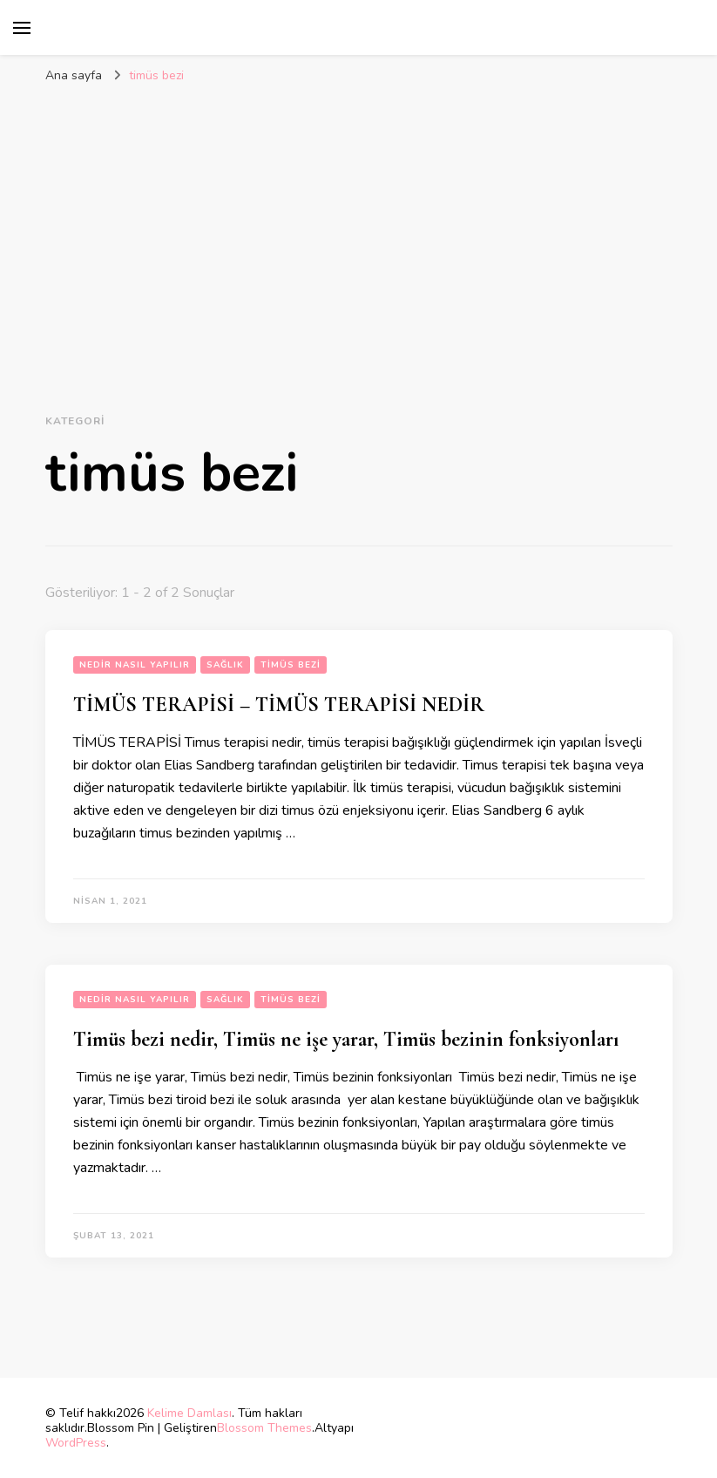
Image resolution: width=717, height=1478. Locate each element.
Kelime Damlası (189, 1413)
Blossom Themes (264, 1428)
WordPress (75, 1442)
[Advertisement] (359, 224)
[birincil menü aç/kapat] (21, 28)
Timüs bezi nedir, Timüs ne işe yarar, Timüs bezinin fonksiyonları (346, 1039)
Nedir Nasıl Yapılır (134, 665)
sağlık (225, 665)
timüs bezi (290, 665)
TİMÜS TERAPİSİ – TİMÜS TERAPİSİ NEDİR (278, 704)
